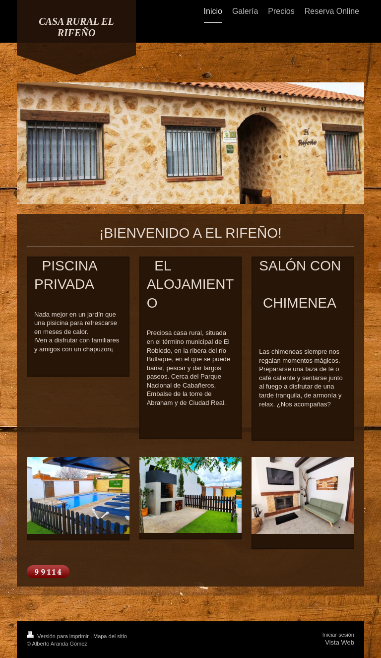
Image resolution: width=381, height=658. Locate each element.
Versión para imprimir (58, 636)
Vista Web (339, 642)
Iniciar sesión (338, 635)
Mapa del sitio (110, 636)
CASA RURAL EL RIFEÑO (76, 27)
